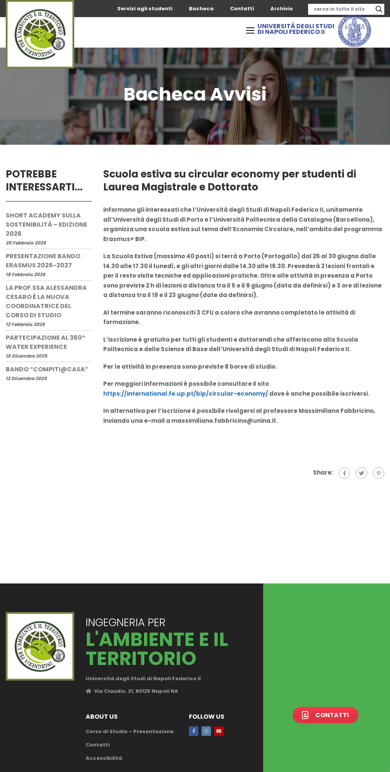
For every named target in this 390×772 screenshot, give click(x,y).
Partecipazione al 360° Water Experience (45, 342)
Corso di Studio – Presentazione (130, 731)
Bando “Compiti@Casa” (47, 369)
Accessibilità (104, 758)
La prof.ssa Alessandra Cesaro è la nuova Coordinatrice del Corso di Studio (46, 301)
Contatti (242, 8)
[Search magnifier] (379, 9)
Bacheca (201, 8)
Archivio (281, 8)
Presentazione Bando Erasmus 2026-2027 (43, 261)
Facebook (193, 731)
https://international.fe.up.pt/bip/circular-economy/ (185, 394)
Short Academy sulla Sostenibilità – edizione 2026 (46, 224)
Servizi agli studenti (145, 8)
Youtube (219, 731)
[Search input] (343, 9)
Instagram (206, 731)
